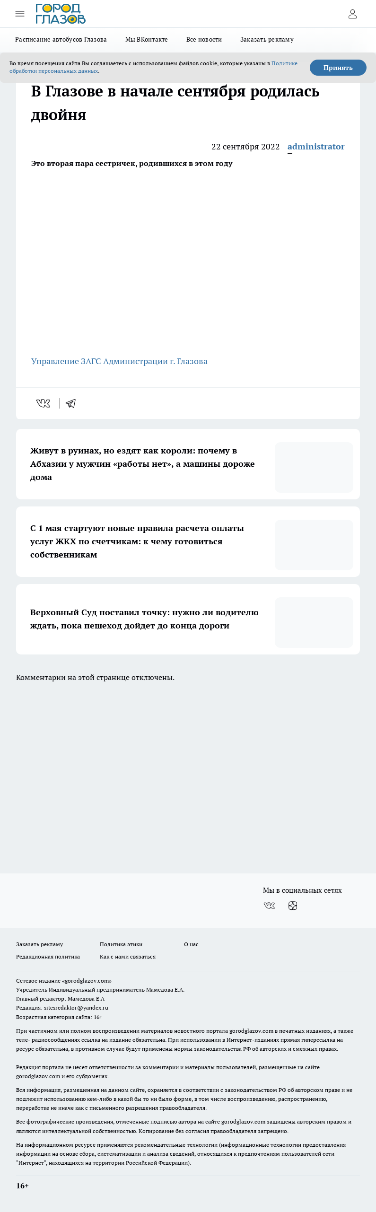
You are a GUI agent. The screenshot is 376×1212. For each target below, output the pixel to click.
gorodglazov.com (251, 1030)
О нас (191, 944)
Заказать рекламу (267, 39)
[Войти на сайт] (352, 13)
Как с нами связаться (128, 956)
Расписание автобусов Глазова (61, 39)
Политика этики (121, 944)
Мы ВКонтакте (146, 39)
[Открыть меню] (20, 13)
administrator (316, 146)
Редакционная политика (48, 956)
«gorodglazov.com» (87, 980)
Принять (338, 67)
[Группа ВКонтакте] (269, 905)
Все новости (204, 39)
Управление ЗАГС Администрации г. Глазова (120, 361)
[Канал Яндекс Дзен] (293, 905)
